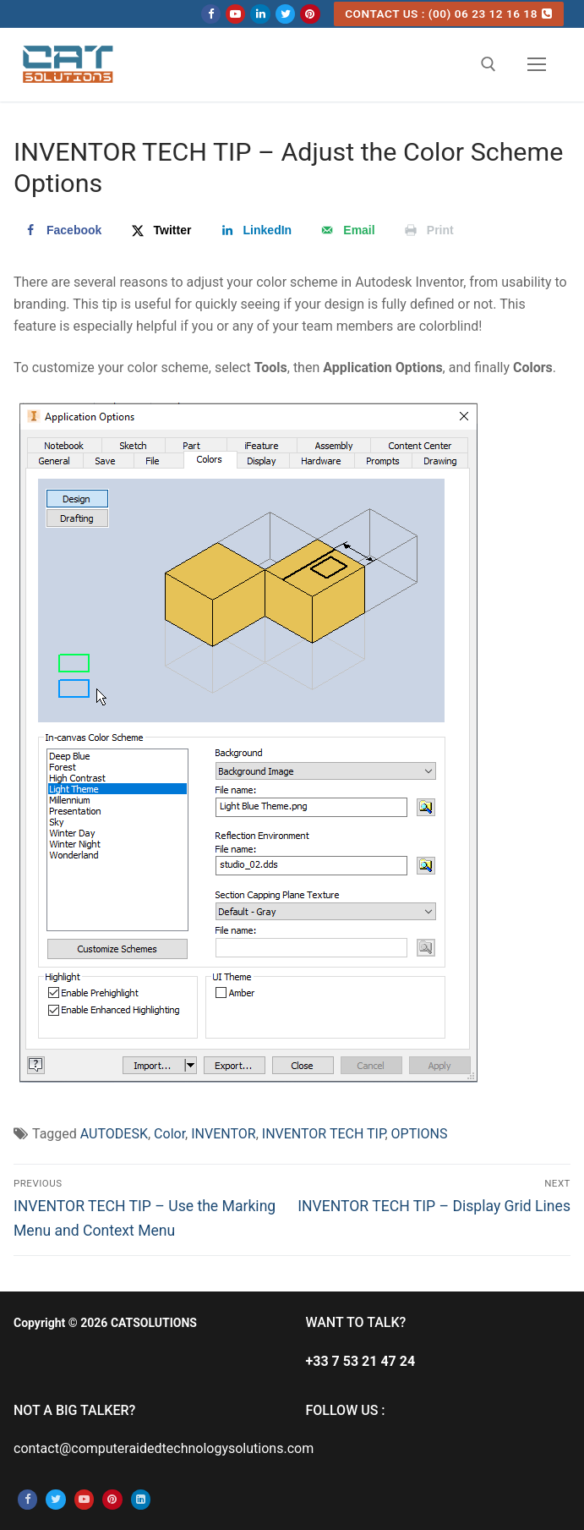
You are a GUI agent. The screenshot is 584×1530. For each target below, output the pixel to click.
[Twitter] (285, 14)
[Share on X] (160, 230)
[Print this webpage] (427, 230)
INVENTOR (223, 1134)
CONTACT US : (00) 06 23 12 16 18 (448, 13)
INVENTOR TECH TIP (323, 1134)
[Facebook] (211, 14)
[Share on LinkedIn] (255, 230)
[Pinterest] (309, 14)
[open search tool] (488, 64)
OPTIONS (419, 1134)
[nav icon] (537, 65)
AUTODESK (114, 1134)
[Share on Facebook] (61, 230)
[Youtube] (235, 14)
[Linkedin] (260, 14)
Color (169, 1134)
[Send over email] (346, 230)
